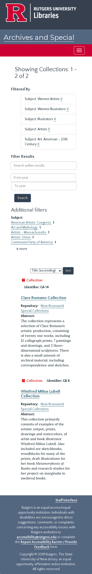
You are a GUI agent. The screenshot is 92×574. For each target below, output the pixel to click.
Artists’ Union (21, 237)
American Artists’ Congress (31, 223)
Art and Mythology (24, 228)
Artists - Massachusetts (29, 232)
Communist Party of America (32, 242)
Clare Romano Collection (43, 298)
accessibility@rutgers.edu (37, 537)
